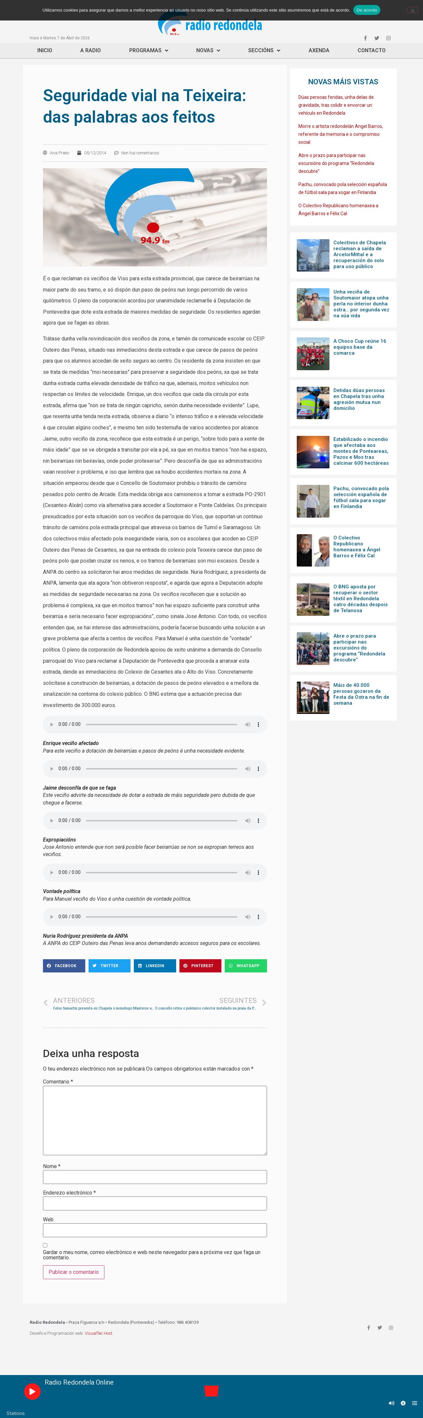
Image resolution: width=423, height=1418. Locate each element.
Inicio (44, 50)
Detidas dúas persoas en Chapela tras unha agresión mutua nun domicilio (359, 399)
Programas (148, 51)
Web (48, 1219)
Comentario (58, 1081)
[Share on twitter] (110, 965)
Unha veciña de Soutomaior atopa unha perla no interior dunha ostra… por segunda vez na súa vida (361, 304)
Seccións (264, 51)
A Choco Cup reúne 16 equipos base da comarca (359, 347)
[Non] (412, 10)
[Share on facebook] (64, 965)
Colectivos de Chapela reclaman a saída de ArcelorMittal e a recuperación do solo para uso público (359, 254)
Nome (51, 1166)
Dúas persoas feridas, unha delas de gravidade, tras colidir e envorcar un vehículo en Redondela (336, 105)
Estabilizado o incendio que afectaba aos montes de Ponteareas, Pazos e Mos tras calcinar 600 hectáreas (361, 451)
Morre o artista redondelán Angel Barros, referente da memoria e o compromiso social (340, 134)
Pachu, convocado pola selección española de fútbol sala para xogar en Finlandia (361, 497)
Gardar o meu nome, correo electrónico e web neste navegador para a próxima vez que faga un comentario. (151, 1255)
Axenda (319, 50)
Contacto (372, 50)
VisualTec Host (98, 1333)
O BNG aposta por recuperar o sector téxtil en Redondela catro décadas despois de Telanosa (360, 598)
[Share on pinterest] (200, 965)
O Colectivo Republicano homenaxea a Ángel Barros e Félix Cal (356, 547)
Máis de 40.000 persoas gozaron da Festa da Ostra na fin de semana (361, 694)
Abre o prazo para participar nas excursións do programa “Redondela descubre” (336, 163)
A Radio (90, 50)
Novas (208, 51)
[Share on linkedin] (155, 965)
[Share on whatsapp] (246, 965)
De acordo (367, 10)
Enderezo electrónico (69, 1193)
